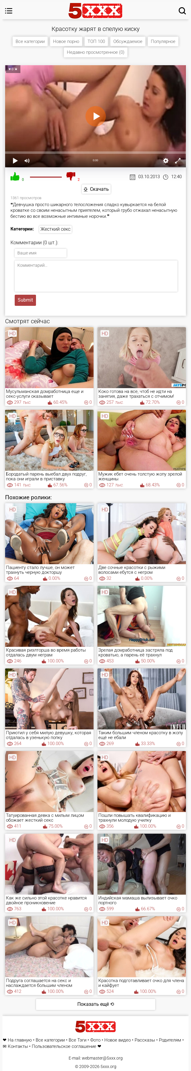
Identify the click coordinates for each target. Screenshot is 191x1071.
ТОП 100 (96, 41)
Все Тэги (77, 1040)
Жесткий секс (55, 229)
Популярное (163, 41)
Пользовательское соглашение (64, 1046)
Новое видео (117, 1040)
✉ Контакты (15, 1046)
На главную (20, 1040)
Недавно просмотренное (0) (95, 52)
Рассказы (145, 1040)
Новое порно (66, 41)
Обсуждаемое (127, 41)
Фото (95, 1040)
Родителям (170, 1040)
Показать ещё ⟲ (95, 1004)
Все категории (30, 41)
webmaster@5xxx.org (102, 1058)
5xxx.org (108, 1066)
